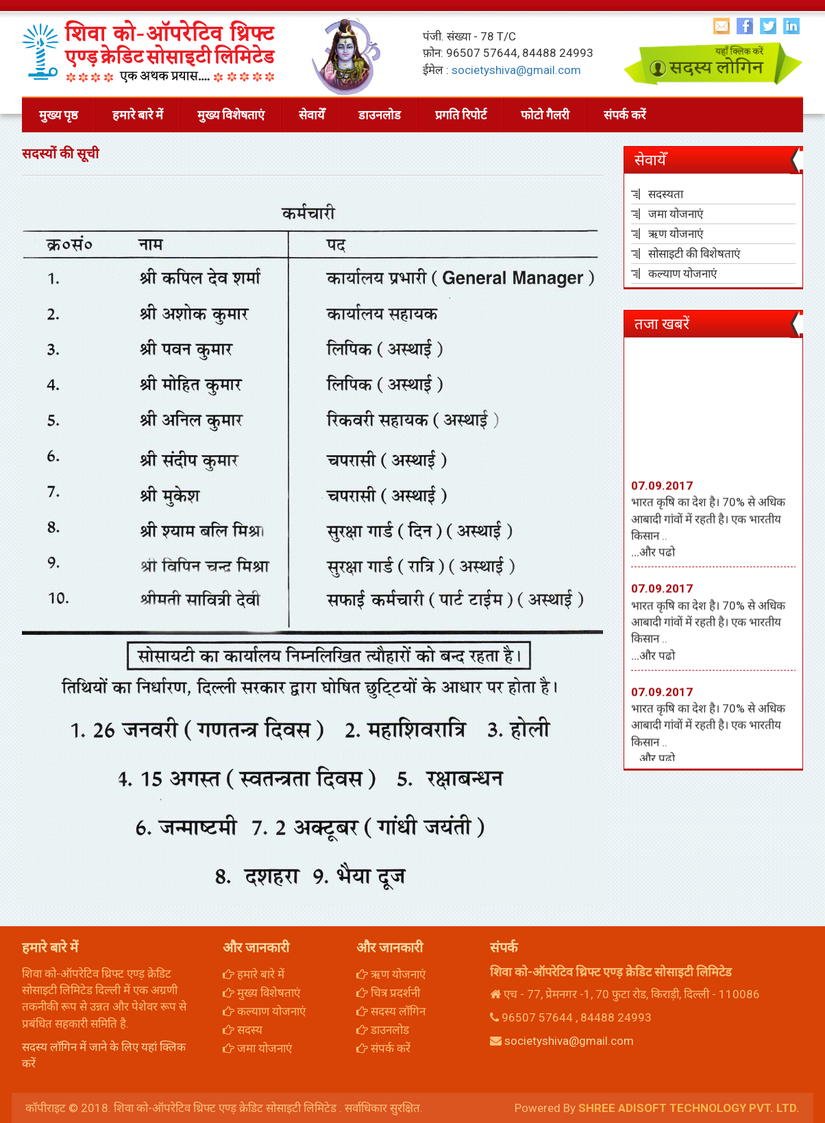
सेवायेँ (311, 115)
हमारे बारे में (137, 115)
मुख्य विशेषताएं (230, 115)
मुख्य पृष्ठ (58, 115)
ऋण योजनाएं (675, 234)
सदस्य (242, 1030)
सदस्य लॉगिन (391, 1011)
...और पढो (653, 561)
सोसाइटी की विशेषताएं (694, 254)
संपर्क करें (624, 115)
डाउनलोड (379, 115)
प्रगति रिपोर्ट (461, 115)
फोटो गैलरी (545, 115)
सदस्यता (665, 194)
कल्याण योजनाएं (682, 273)
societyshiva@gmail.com (516, 70)
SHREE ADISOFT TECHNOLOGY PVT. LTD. (689, 1108)
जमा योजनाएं (675, 214)
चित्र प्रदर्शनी (388, 993)
